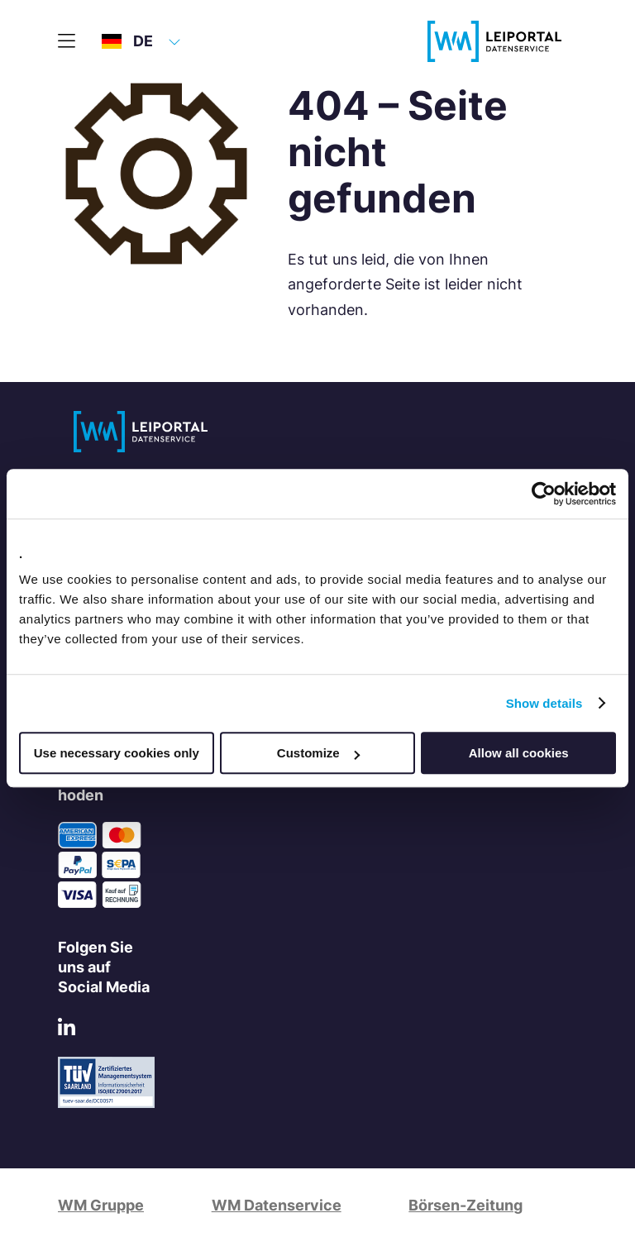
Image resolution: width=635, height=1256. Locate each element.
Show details (544, 703)
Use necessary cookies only (116, 753)
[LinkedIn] (66, 1030)
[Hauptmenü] (66, 41)
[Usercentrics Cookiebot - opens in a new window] (543, 493)
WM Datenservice (276, 1205)
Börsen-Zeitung (465, 1205)
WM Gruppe (101, 1205)
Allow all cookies (519, 753)
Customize (318, 753)
